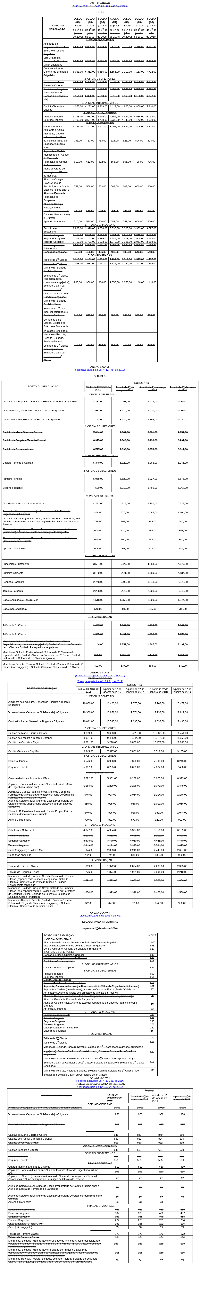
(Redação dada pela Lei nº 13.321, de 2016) (100, 675)
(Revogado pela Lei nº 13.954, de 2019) (100, 681)
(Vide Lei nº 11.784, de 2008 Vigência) (100, 915)
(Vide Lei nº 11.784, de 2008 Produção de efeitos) (100, 6)
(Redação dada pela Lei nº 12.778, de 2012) (100, 369)
